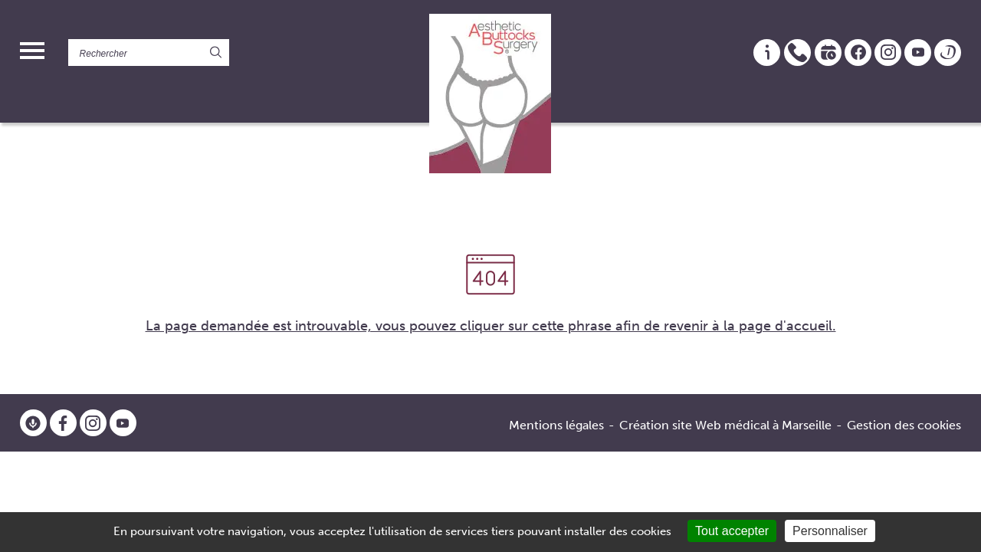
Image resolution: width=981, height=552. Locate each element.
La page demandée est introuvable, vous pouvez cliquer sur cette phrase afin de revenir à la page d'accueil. (491, 325)
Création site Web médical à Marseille (725, 425)
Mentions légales (556, 425)
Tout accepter (732, 530)
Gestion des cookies (904, 425)
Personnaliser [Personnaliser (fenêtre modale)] (830, 530)
